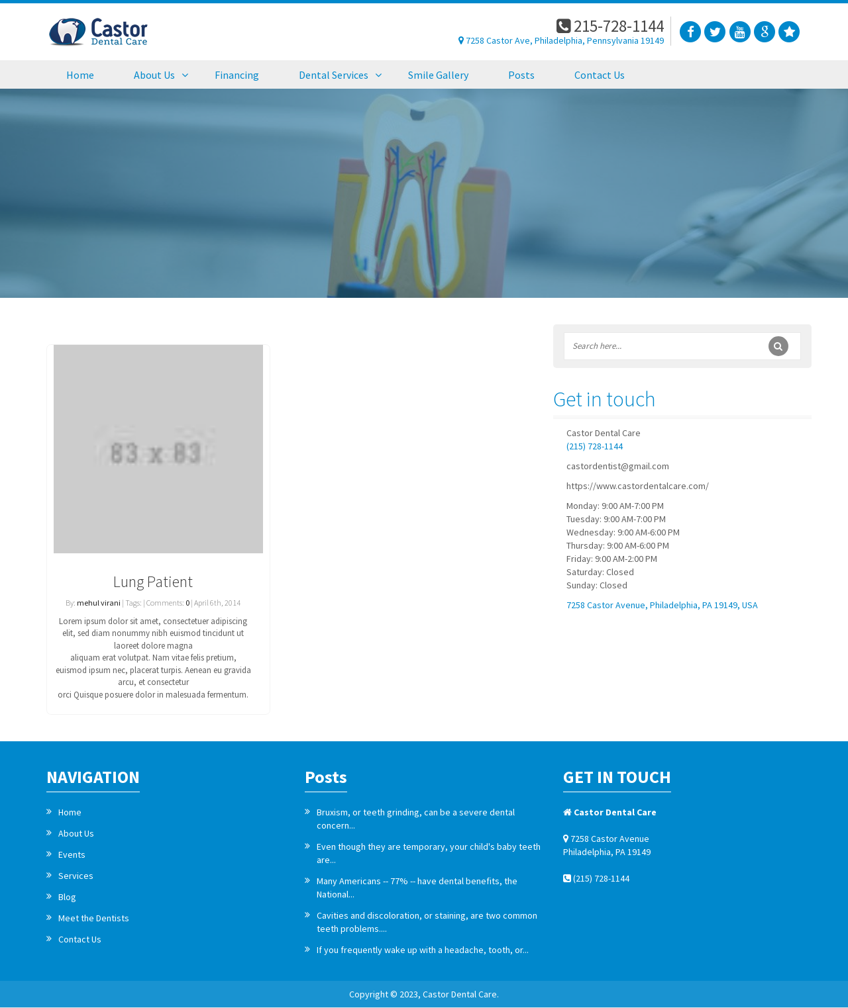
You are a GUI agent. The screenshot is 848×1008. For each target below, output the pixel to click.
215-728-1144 (610, 26)
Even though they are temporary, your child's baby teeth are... (429, 853)
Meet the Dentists (93, 918)
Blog (67, 897)
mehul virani (99, 603)
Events (71, 854)
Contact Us (79, 939)
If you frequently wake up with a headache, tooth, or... (423, 950)
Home (69, 812)
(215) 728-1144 (594, 446)
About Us (76, 833)
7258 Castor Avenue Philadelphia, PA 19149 (607, 845)
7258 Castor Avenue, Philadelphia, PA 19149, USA (662, 605)
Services (75, 876)
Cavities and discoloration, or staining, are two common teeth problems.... (427, 922)
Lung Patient (153, 581)
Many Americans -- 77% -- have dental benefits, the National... (417, 887)
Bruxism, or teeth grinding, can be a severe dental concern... (416, 818)
